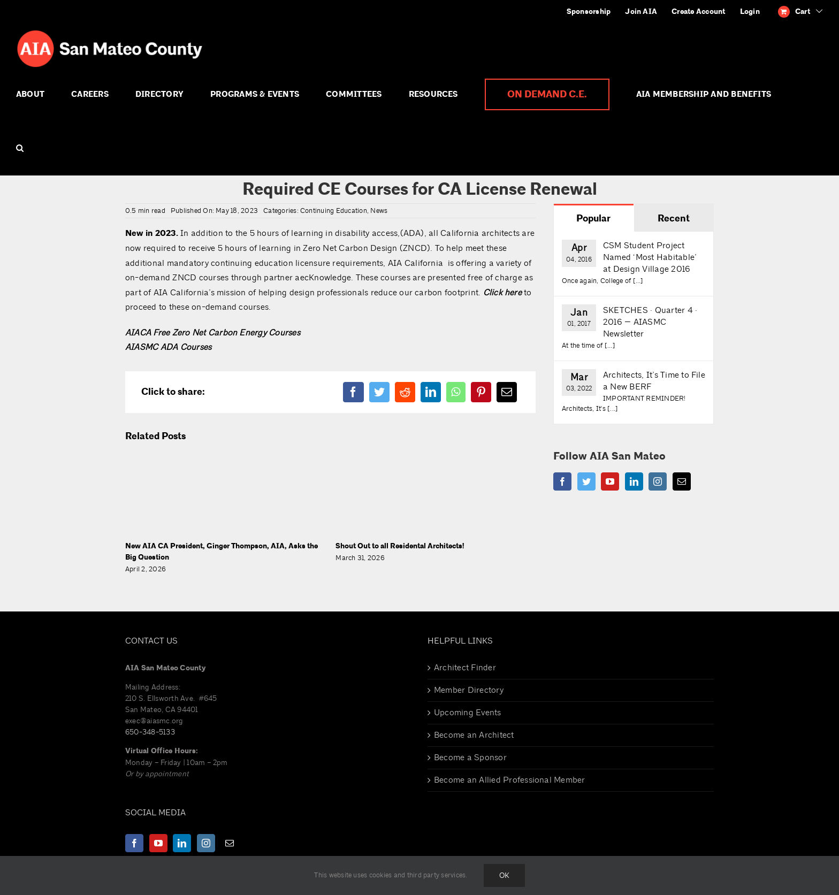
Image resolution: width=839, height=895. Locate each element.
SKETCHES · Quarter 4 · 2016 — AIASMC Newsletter (650, 322)
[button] (20, 148)
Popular (593, 218)
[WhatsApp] (456, 392)
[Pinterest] (481, 392)
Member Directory (469, 690)
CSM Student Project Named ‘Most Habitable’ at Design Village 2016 (650, 257)
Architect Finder (465, 667)
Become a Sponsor (470, 757)
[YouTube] (610, 481)
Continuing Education (333, 210)
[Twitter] (379, 392)
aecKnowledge (323, 277)
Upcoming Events (467, 712)
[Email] (507, 392)
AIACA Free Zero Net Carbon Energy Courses (212, 332)
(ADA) (412, 233)
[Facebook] (353, 392)
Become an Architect (474, 735)
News (378, 210)
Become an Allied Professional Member (509, 780)
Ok (504, 875)
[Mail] (682, 481)
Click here (502, 292)
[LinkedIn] (431, 392)
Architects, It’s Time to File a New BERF (654, 381)
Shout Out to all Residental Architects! (399, 546)
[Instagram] (658, 481)
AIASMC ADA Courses (168, 347)
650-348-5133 (150, 732)
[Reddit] (405, 392)
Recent (674, 218)
